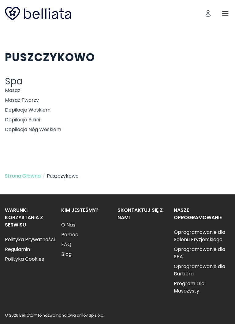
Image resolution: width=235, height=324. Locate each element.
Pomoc (69, 234)
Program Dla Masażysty (189, 287)
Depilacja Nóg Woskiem (33, 129)
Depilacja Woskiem (27, 109)
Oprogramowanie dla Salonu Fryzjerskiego (199, 236)
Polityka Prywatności (30, 239)
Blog (66, 254)
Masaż (12, 90)
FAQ (66, 244)
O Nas (68, 224)
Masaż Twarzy (22, 100)
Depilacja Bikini (22, 119)
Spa (14, 81)
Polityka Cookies (24, 259)
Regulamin (17, 249)
